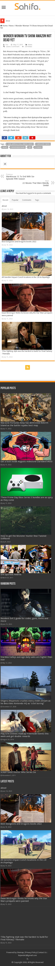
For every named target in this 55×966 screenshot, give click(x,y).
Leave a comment (12, 47)
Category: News (43, 144)
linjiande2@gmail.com (27, 955)
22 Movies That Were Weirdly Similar (34, 183)
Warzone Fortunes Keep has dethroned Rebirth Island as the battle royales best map (24, 424)
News (11, 26)
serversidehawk (18, 147)
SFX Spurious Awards (11, 574)
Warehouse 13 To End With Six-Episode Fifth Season (21, 176)
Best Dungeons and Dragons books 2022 (19, 241)
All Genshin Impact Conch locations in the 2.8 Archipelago (26, 277)
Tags (37, 200)
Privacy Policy (31, 952)
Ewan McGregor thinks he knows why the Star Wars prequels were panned (24, 899)
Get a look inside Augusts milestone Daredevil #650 (26, 461)
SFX (30, 147)
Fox (7, 45)
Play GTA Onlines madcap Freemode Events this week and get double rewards (25, 735)
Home (3, 26)
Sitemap (20, 952)
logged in (30, 193)
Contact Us (42, 952)
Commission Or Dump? (39, 108)
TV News (38, 147)
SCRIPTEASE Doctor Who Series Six (18, 772)
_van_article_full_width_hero (20, 144)
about (8, 21)
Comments (26, 200)
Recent (5, 200)
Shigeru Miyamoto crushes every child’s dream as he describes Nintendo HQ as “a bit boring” (25, 702)
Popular (15, 200)
